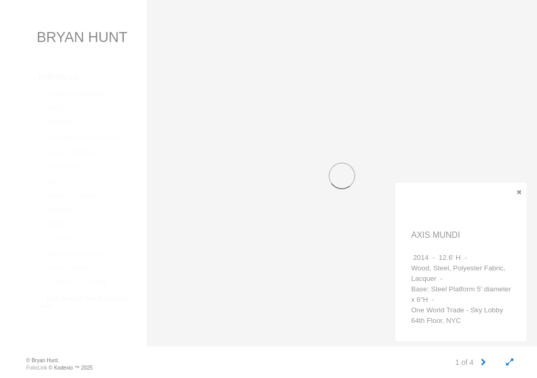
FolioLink (36, 368)
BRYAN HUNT (82, 37)
